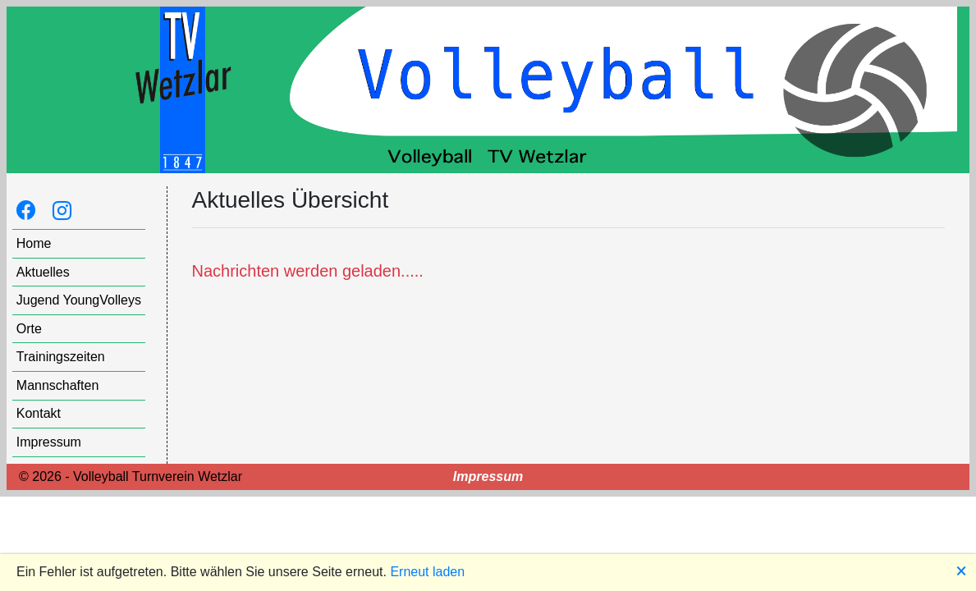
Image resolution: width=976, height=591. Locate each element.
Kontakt (38, 413)
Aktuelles (43, 272)
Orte (29, 329)
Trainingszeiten (60, 357)
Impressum (48, 442)
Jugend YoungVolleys (78, 300)
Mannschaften (57, 385)
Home (34, 243)
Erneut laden (427, 572)
